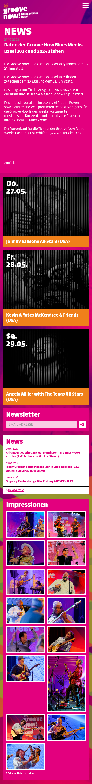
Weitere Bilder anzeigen (20, 773)
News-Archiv (15, 490)
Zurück (9, 163)
